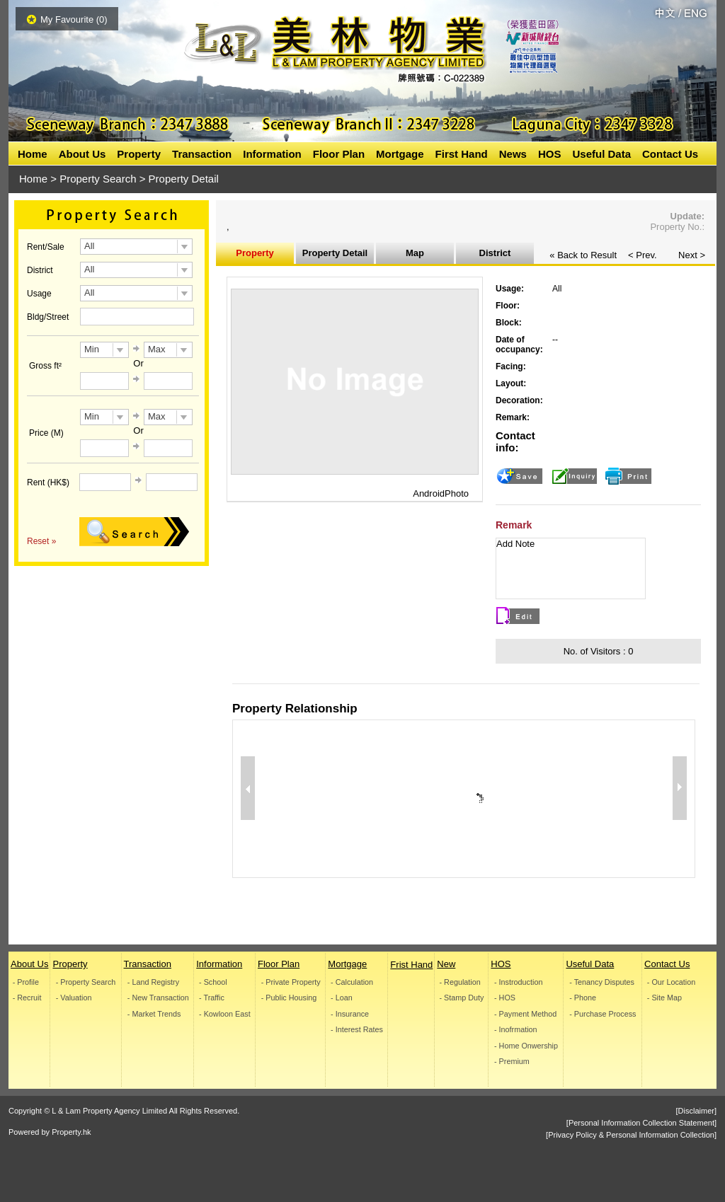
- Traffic (211, 997)
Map (415, 253)
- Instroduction (518, 982)
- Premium (512, 1061)
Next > (691, 255)
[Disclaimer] (696, 1110)
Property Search (97, 179)
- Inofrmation (515, 1029)
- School (213, 982)
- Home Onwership (526, 1046)
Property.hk (71, 1132)
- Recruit (27, 997)
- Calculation (352, 982)
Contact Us (670, 154)
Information (272, 154)
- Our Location (671, 982)
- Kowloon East (225, 1014)
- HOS (504, 997)
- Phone (583, 997)
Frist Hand (411, 964)
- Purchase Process (603, 1014)
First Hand (461, 154)
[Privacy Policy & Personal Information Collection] (631, 1135)
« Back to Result (583, 255)
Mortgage (400, 154)
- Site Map (664, 997)
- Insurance (350, 1014)
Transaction (202, 154)
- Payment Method (525, 1014)
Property (139, 154)
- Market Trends (154, 1014)
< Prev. (642, 255)
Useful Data (601, 154)
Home (32, 154)
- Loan (342, 997)
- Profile (26, 982)
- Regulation (460, 982)
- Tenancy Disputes (602, 982)
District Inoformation (495, 256)
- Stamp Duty (462, 997)
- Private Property (291, 982)
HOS (549, 154)
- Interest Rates (357, 1029)
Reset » (41, 541)
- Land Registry (152, 982)
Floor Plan (339, 154)
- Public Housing (289, 997)
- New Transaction (157, 997)
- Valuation (74, 997)
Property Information (254, 256)
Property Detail (334, 253)
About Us (82, 154)
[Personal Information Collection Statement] (641, 1123)
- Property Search (86, 982)
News (513, 154)
